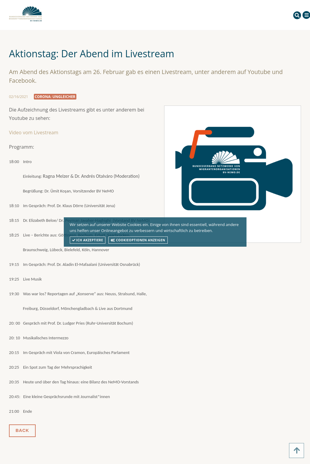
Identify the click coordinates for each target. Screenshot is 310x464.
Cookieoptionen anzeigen (138, 240)
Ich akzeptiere (87, 240)
